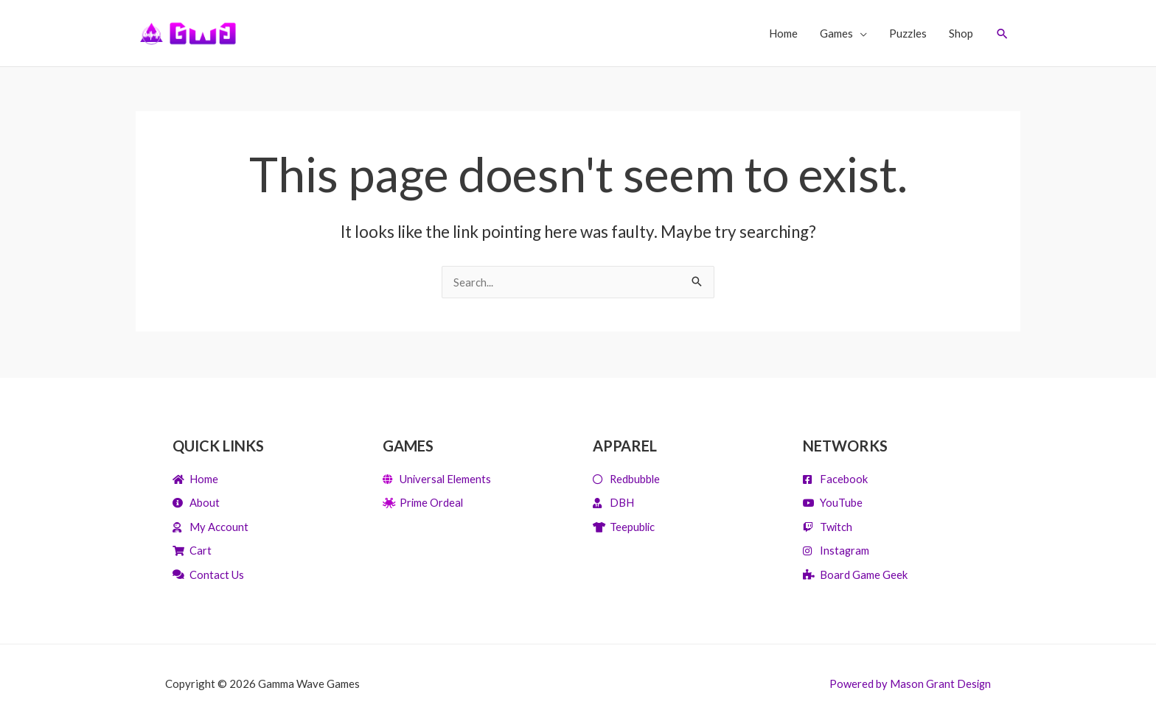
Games (835, 33)
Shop (960, 33)
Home (782, 33)
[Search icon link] (1002, 34)
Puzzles (907, 33)
